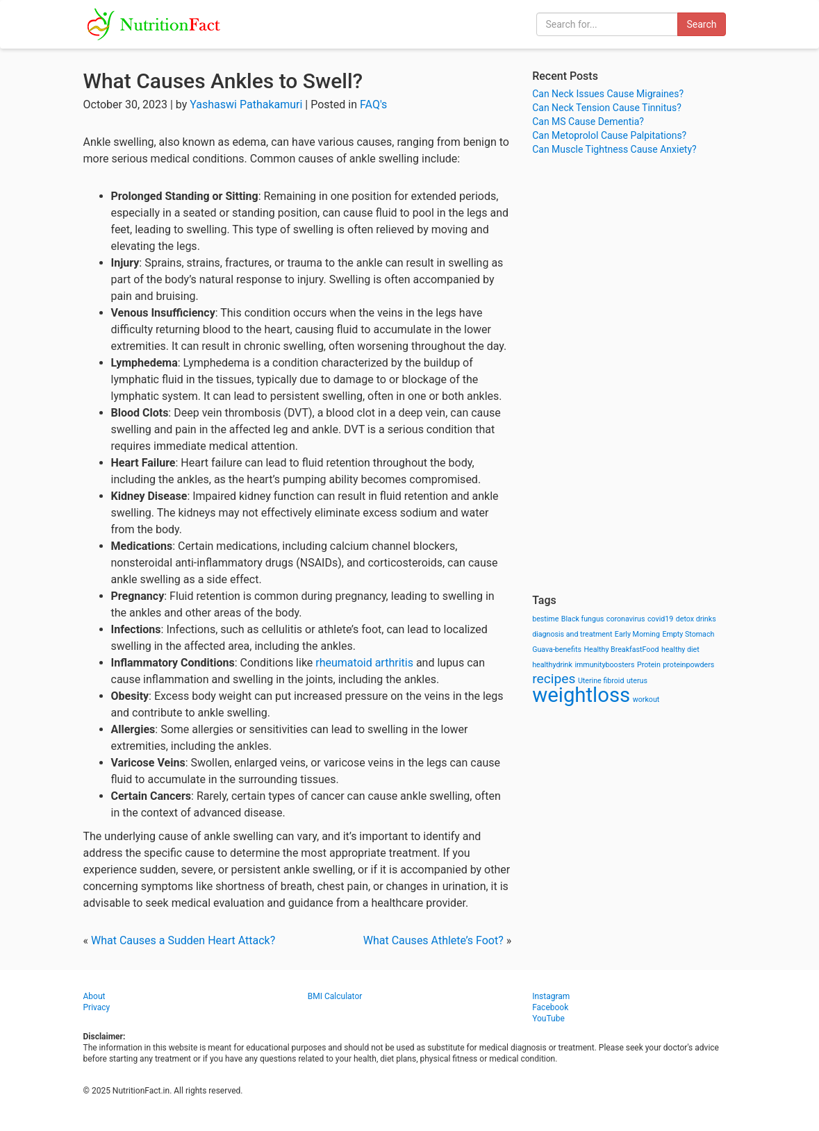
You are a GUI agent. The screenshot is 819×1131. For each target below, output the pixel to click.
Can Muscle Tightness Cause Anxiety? (614, 149)
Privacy (96, 1007)
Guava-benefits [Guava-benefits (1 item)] (556, 649)
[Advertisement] (634, 375)
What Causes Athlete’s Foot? (433, 940)
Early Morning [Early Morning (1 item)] (637, 634)
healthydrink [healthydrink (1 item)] (552, 664)
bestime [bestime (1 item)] (545, 618)
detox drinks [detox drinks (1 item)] (696, 618)
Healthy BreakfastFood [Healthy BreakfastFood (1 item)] (621, 649)
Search (701, 24)
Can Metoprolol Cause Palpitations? (609, 135)
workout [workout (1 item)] (646, 699)
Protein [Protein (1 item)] (649, 664)
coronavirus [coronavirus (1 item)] (625, 618)
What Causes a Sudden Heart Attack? (183, 940)
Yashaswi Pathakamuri (246, 104)
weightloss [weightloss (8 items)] (581, 695)
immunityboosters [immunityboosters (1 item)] (604, 664)
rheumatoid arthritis (364, 662)
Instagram (551, 996)
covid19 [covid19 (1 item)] (660, 618)
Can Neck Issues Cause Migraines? (608, 93)
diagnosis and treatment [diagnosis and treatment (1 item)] (572, 634)
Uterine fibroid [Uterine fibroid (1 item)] (601, 680)
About (94, 996)
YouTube (548, 1018)
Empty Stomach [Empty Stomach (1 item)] (688, 634)
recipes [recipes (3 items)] (553, 679)
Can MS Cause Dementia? (588, 121)
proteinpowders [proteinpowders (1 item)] (688, 664)
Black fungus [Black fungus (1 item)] (582, 618)
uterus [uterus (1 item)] (637, 680)
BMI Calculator (335, 996)
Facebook (550, 1007)
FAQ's (373, 104)
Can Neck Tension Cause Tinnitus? (606, 107)
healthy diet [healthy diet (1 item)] (680, 649)
